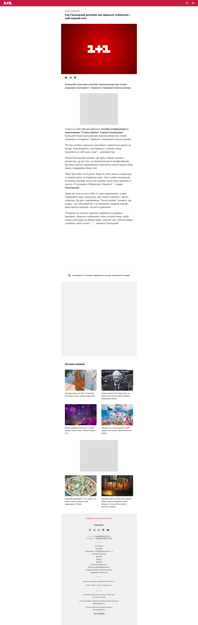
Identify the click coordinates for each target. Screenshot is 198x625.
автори (99, 562)
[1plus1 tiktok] (99, 530)
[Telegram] (70, 78)
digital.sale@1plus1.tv (99, 603)
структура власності (99, 564)
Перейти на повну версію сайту (99, 518)
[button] (193, 3)
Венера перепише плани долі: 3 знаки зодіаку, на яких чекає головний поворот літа (80, 430)
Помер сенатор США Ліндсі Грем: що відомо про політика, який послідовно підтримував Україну (115, 396)
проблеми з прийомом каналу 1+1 (99, 551)
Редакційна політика (99, 572)
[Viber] (75, 78)
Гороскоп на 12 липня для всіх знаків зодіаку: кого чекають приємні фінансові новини (116, 430)
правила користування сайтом (99, 570)
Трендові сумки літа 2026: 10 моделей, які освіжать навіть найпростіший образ (80, 394)
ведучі (99, 559)
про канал (99, 546)
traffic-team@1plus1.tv (99, 610)
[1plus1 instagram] (90, 530)
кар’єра (99, 556)
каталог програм (99, 554)
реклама (99, 549)
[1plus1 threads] (94, 530)
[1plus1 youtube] (108, 530)
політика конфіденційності (99, 567)
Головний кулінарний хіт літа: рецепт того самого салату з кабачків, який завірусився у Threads (80, 501)
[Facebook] (66, 78)
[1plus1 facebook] (103, 530)
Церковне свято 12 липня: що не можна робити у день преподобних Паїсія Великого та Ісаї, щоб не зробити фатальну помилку (116, 503)
